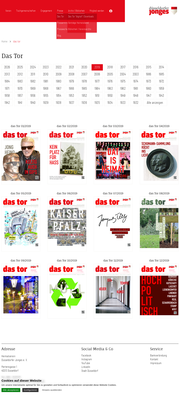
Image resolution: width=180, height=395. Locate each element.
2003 (136, 74)
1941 (20, 103)
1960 (148, 88)
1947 (148, 95)
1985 (161, 74)
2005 (110, 74)
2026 (7, 67)
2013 (7, 74)
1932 (135, 103)
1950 (110, 95)
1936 (84, 103)
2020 (84, 67)
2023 (46, 67)
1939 (45, 103)
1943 (161, 95)
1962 (122, 88)
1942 (7, 103)
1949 (122, 95)
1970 (20, 88)
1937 (71, 103)
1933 (123, 103)
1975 (122, 81)
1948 (135, 95)
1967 (58, 88)
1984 (7, 81)
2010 (45, 74)
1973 (148, 81)
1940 (33, 103)
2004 (123, 74)
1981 (45, 81)
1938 (58, 103)
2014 (161, 67)
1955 (45, 95)
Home (4, 41)
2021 (71, 67)
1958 (7, 95)
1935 (97, 103)
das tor (17, 41)
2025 (20, 67)
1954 (58, 95)
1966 (71, 88)
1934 (110, 103)
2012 (20, 74)
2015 (148, 67)
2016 (135, 67)
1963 (110, 88)
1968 (45, 88)
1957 (19, 95)
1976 (110, 81)
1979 (71, 81)
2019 (97, 67)
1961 (135, 88)
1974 (135, 81)
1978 (84, 81)
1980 (58, 81)
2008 (71, 74)
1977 (97, 81)
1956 (33, 95)
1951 (97, 95)
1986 (148, 74)
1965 (84, 88)
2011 (33, 74)
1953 (71, 95)
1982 (33, 81)
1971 (7, 88)
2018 (110, 67)
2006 (97, 74)
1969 (33, 88)
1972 (161, 81)
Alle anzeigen (155, 103)
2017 (122, 67)
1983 (20, 81)
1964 (97, 88)
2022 (58, 67)
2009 (59, 74)
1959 (161, 88)
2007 (84, 74)
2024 (33, 67)
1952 (84, 95)
